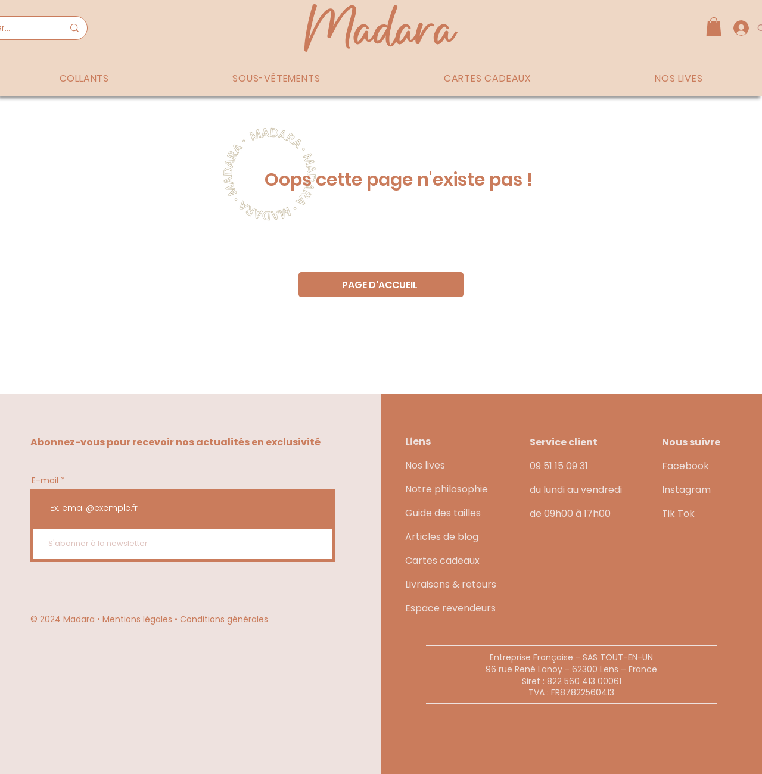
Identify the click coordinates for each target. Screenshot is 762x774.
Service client (564, 442)
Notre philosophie (446, 489)
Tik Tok (678, 513)
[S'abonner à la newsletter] (182, 544)
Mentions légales (137, 619)
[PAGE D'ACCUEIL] (381, 284)
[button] (713, 26)
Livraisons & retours (450, 584)
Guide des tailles (443, 513)
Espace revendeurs (450, 608)
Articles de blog (441, 537)
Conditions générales (223, 619)
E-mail (45, 480)
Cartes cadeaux (442, 560)
